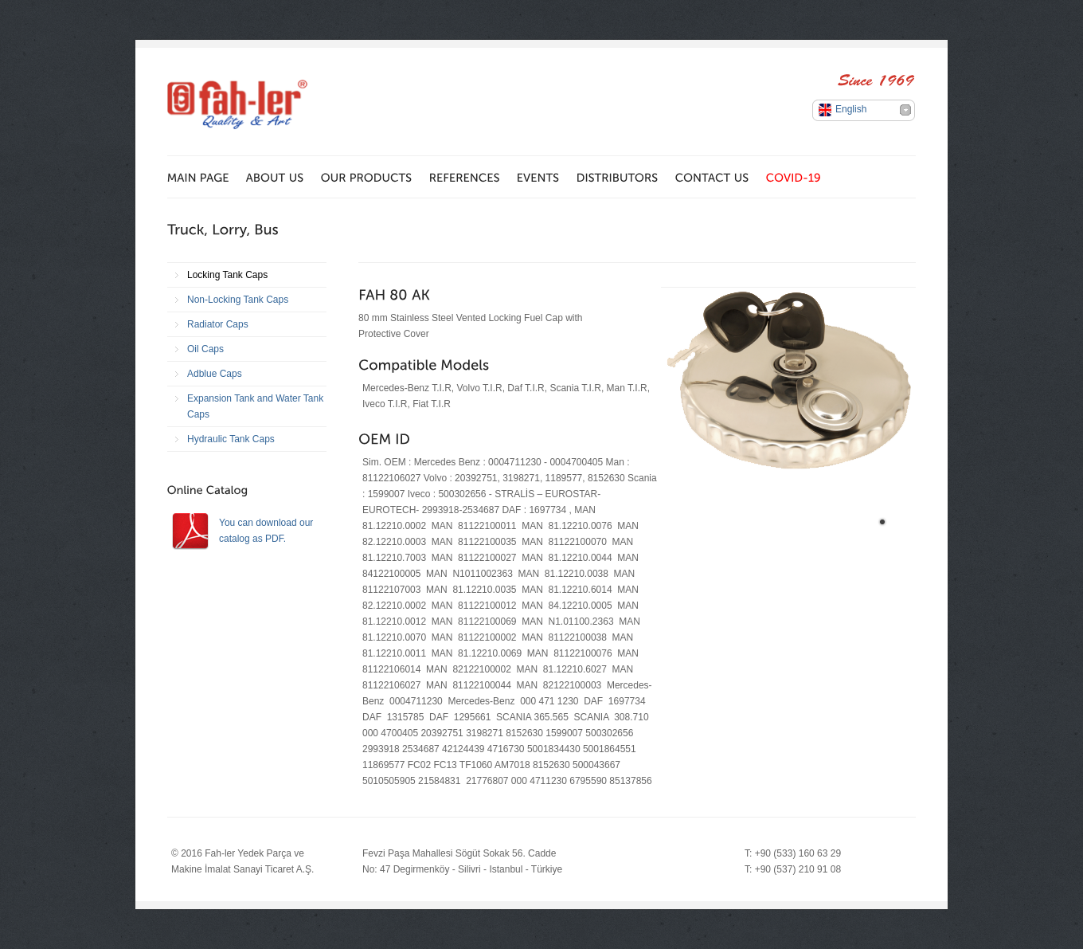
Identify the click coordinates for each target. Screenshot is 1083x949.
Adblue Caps (214, 373)
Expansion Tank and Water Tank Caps (255, 406)
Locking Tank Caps (227, 274)
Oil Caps (205, 349)
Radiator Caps (217, 324)
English (850, 109)
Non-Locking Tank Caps (237, 299)
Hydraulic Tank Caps (231, 439)
